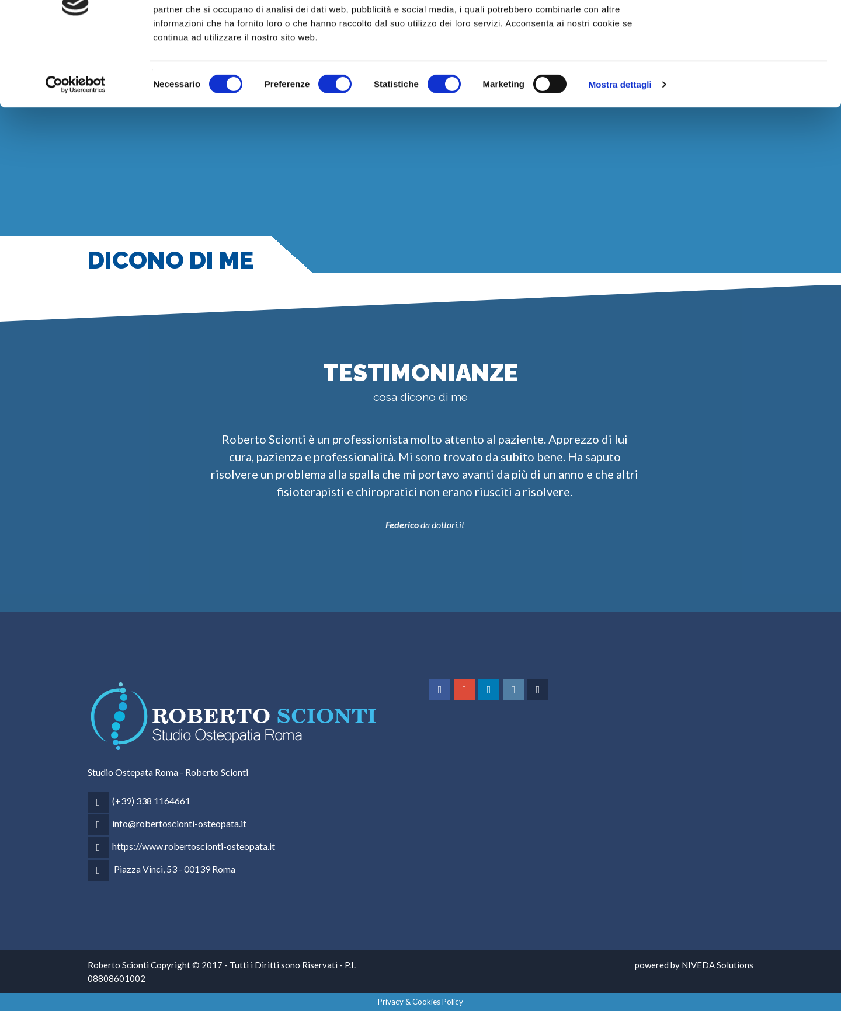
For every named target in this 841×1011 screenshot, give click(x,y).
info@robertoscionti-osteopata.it (179, 823)
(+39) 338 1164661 (151, 800)
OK (743, 31)
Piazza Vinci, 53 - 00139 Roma (174, 868)
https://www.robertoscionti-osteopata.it (193, 846)
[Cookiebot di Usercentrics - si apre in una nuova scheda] (76, 146)
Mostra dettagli (620, 146)
